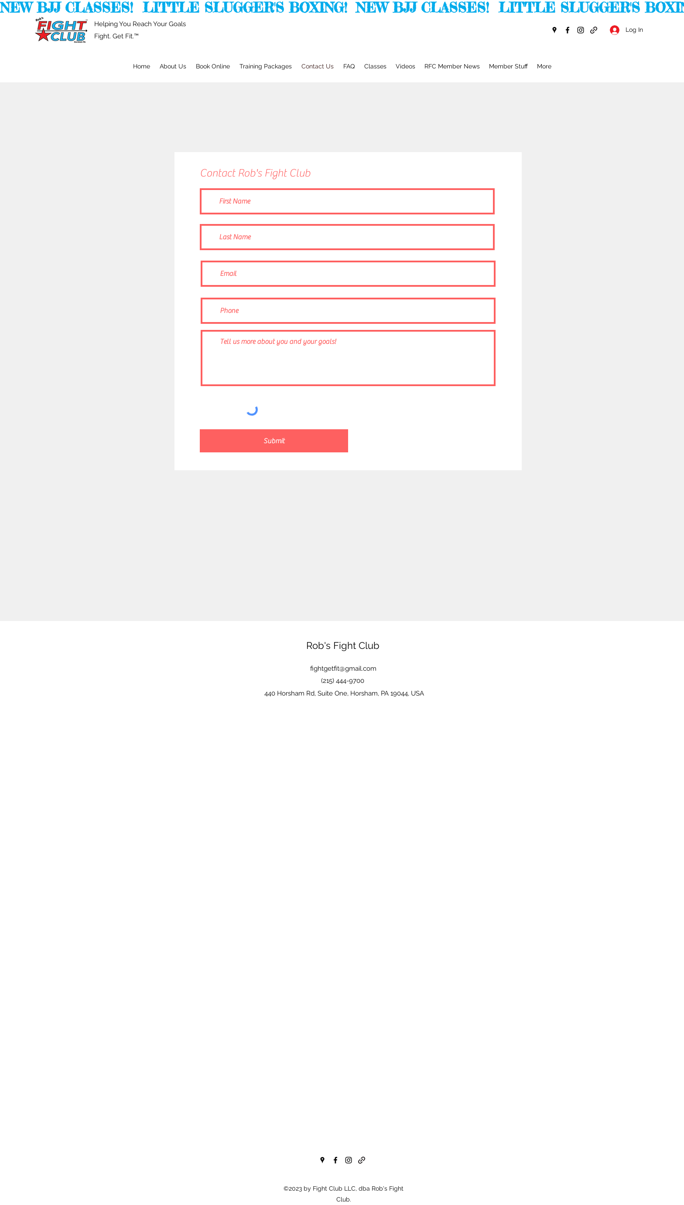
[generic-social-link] (593, 30)
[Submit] (274, 440)
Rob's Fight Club (343, 645)
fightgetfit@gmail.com (343, 668)
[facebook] (567, 30)
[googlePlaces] (554, 30)
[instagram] (580, 30)
